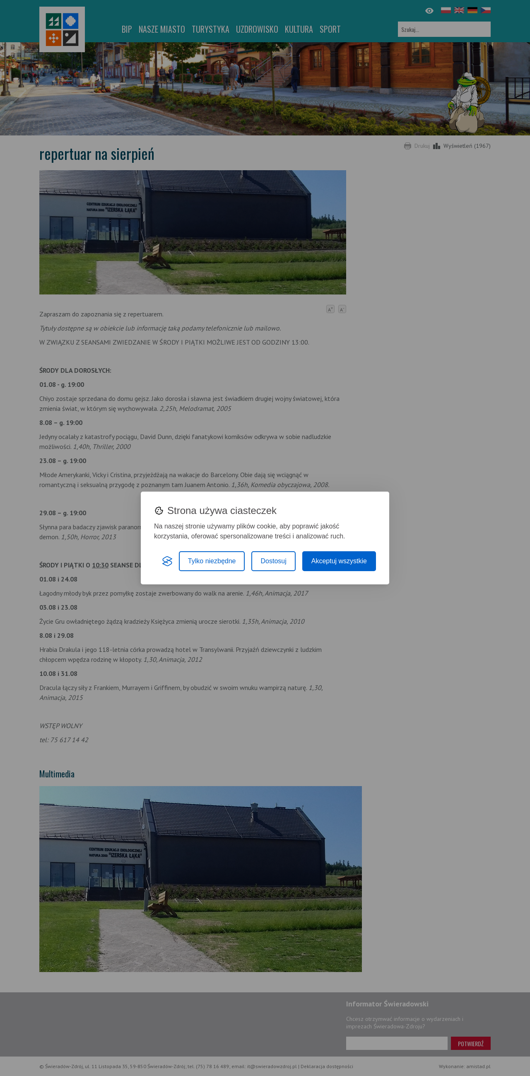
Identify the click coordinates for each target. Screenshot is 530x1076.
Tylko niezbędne (212, 561)
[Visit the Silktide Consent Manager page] (167, 561)
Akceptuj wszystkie (339, 561)
